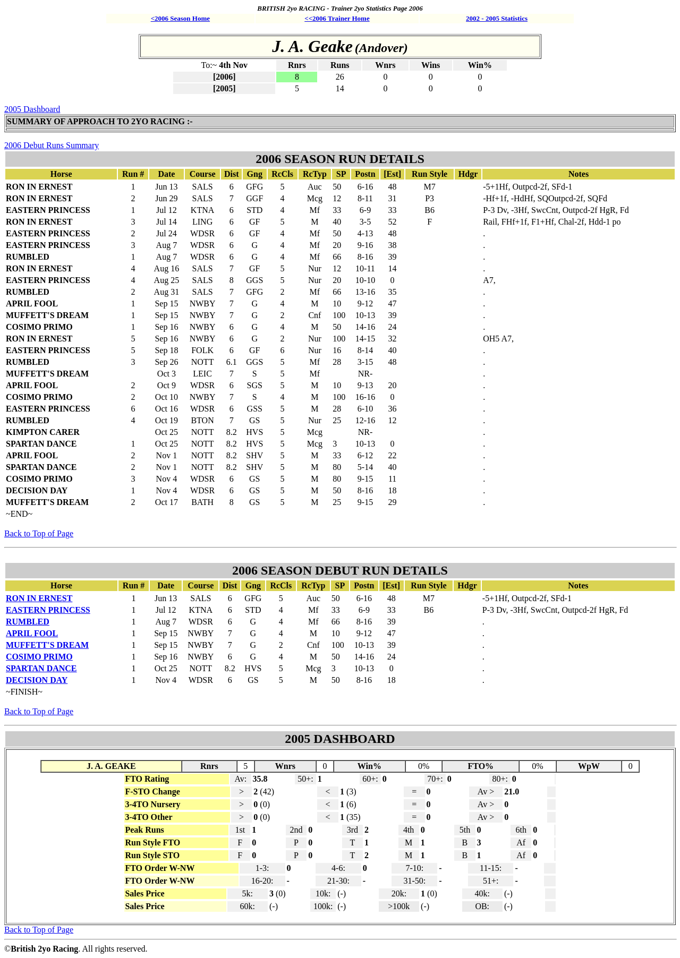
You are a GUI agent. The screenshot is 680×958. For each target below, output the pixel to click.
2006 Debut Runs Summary (51, 145)
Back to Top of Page (38, 533)
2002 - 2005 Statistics (497, 18)
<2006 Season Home (180, 18)
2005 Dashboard (32, 109)
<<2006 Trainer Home (336, 18)
